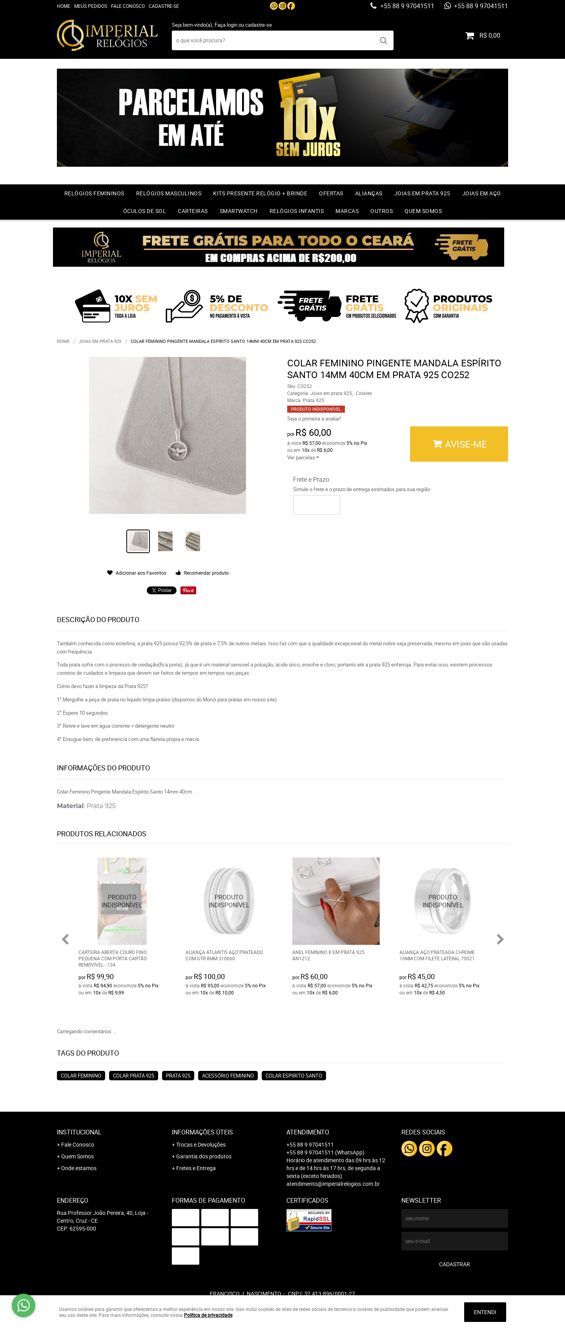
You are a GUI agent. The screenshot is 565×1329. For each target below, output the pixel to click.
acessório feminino (228, 1075)
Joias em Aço (481, 193)
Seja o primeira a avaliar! (314, 418)
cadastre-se (258, 24)
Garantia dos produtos (203, 1156)
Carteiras (193, 211)
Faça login (226, 24)
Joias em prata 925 (422, 193)
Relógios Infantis (297, 211)
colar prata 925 (133, 1075)
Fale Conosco (128, 6)
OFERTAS (331, 193)
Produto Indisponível (122, 901)
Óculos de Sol (144, 211)
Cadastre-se (164, 6)
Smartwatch (239, 211)
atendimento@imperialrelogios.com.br (333, 1183)
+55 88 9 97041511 (406, 6)
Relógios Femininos (94, 193)
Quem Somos (423, 211)
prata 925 (178, 1075)
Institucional (79, 1132)
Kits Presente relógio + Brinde (260, 193)
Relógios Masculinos (169, 193)
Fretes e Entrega (196, 1168)
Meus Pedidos (90, 6)
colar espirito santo (294, 1075)
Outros (381, 211)
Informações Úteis (202, 1132)
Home (63, 6)
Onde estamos (79, 1168)
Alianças (369, 193)
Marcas (347, 211)
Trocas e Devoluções (201, 1144)
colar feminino (81, 1075)
